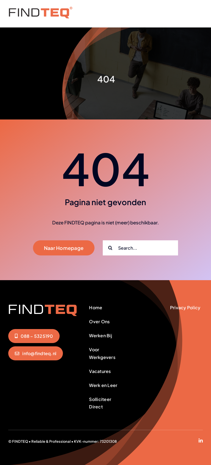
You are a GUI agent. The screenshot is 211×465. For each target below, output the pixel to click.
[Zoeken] (110, 246)
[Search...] (140, 246)
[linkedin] (201, 439)
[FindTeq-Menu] (40, 9)
